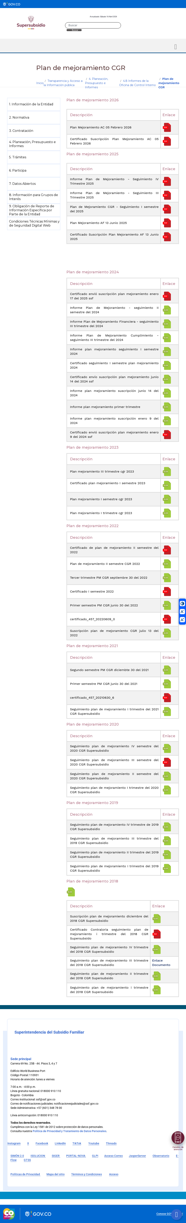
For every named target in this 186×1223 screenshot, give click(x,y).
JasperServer (137, 1155)
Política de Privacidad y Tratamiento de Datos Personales (69, 1131)
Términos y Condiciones (86, 1174)
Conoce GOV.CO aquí (169, 1213)
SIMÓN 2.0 (17, 1155)
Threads (111, 1143)
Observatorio (161, 1155)
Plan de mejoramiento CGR (168, 83)
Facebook (42, 1143)
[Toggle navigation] (175, 47)
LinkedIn (60, 1143)
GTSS (27, 1160)
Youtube (93, 1143)
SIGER (56, 1155)
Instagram (14, 1143)
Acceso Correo (113, 1155)
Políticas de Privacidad (25, 1174)
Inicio (40, 83)
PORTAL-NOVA (76, 1155)
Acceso (113, 1174)
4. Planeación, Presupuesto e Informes (96, 83)
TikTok (76, 1143)
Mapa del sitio (55, 1174)
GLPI (95, 1155)
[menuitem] (34, 104)
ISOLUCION (38, 1155)
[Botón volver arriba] (176, 1214)
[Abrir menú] (178, 1137)
